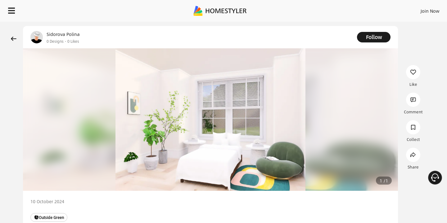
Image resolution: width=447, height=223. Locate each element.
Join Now (355, 9)
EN (377, 9)
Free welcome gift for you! (318, 26)
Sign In (332, 9)
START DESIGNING (416, 9)
